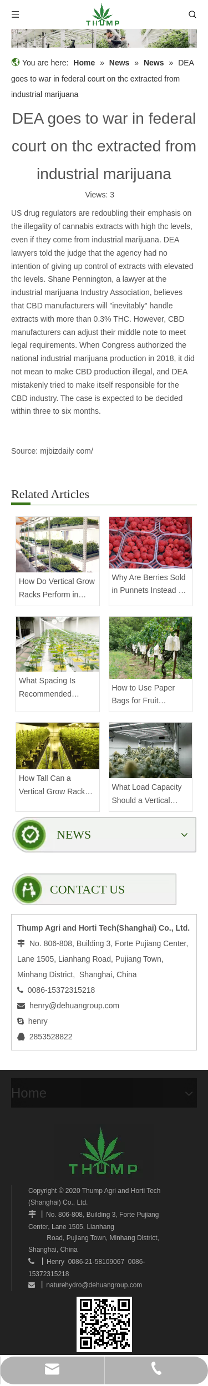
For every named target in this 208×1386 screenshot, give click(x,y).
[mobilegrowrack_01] (104, 38)
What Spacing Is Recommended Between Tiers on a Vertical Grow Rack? (54, 688)
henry (38, 1021)
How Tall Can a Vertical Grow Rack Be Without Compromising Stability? (52, 786)
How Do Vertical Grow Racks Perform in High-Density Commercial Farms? (57, 589)
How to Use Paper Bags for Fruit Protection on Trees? (148, 695)
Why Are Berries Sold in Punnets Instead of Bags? (149, 585)
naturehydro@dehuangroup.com (94, 1285)
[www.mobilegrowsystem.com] (104, 1324)
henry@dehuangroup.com (74, 1005)
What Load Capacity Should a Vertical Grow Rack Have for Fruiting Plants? (147, 795)
